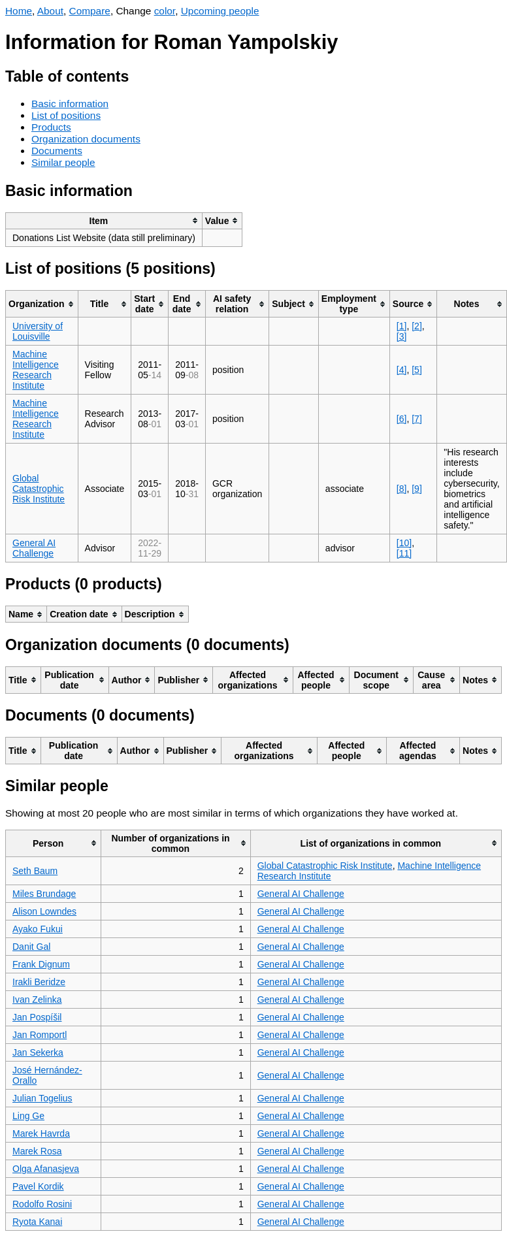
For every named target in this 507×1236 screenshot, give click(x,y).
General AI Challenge (34, 548)
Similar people (63, 162)
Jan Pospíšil (36, 1017)
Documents (56, 150)
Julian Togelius (42, 1098)
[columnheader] (104, 220)
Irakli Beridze (38, 982)
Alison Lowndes (44, 911)
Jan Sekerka (37, 1052)
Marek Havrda (41, 1133)
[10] (404, 543)
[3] (402, 336)
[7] (417, 419)
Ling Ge (28, 1116)
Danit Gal (31, 946)
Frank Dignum (41, 964)
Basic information (69, 103)
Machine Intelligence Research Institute (35, 370)
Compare (89, 10)
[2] (417, 326)
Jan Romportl (39, 1035)
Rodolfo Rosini (42, 1204)
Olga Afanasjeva (45, 1168)
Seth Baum (34, 871)
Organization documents (85, 138)
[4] (402, 370)
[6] (402, 419)
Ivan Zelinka (36, 999)
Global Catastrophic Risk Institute (38, 488)
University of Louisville (37, 331)
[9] (417, 488)
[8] (402, 488)
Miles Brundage (44, 893)
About (50, 10)
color (165, 10)
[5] (417, 370)
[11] (404, 553)
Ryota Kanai (37, 1221)
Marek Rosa (36, 1151)
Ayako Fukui (37, 929)
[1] (402, 326)
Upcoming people (220, 10)
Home (18, 10)
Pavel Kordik (38, 1186)
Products (51, 127)
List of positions (66, 115)
